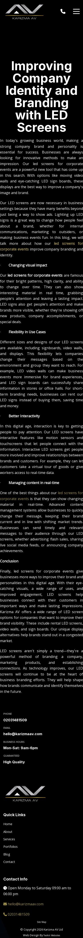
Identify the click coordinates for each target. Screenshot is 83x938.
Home (7, 824)
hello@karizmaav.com (22, 734)
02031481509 (15, 720)
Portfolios (10, 846)
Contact (9, 862)
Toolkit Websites (51, 935)
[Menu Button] (76, 11)
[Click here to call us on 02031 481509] (64, 11)
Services (9, 839)
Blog (6, 854)
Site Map (41, 922)
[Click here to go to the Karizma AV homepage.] (25, 11)
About (7, 832)
